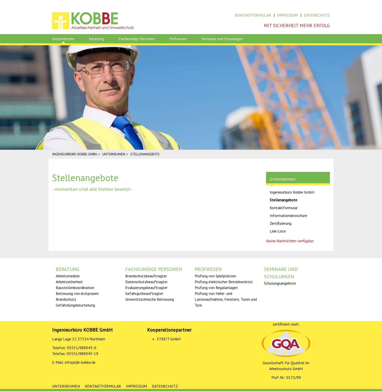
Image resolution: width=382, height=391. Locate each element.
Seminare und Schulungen (222, 38)
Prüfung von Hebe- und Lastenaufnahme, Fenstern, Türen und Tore (226, 299)
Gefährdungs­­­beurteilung (75, 305)
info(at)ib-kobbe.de (80, 362)
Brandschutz (66, 299)
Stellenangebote (283, 199)
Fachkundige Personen (137, 38)
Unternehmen (63, 38)
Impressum (287, 15)
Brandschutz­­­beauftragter (146, 275)
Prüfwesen (178, 38)
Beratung (96, 38)
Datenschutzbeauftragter (146, 281)
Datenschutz (317, 15)
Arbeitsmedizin (68, 275)
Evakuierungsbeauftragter (146, 287)
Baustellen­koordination (75, 287)
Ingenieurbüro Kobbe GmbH (292, 192)
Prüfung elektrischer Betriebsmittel (224, 281)
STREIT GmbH (169, 338)
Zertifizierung (280, 223)
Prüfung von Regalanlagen (216, 287)
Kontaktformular (253, 15)
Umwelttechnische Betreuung (149, 299)
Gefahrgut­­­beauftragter (144, 293)
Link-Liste (278, 231)
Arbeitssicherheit (69, 281)
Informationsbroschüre (288, 215)
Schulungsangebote (280, 283)
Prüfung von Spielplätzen (215, 275)
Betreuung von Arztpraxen (77, 293)
